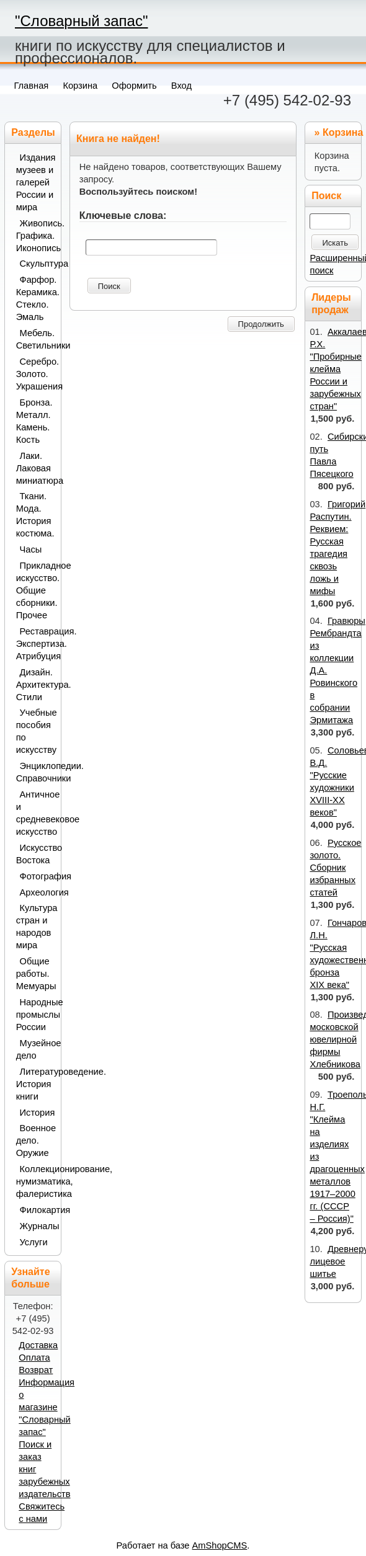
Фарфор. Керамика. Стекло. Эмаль (35, 298)
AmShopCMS (220, 1545)
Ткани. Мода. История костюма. (35, 514)
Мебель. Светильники (35, 339)
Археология (37, 892)
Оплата (34, 1358)
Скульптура (37, 264)
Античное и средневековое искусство (35, 813)
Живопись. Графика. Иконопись (35, 235)
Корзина (343, 132)
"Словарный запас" (81, 20)
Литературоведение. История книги (35, 1084)
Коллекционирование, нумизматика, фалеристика (35, 1181)
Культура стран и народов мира (35, 926)
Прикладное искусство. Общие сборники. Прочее (35, 590)
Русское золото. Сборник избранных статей (335, 867)
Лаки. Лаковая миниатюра (35, 468)
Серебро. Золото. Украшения (35, 374)
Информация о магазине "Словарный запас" (46, 1407)
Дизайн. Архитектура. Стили (35, 684)
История (37, 1113)
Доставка (38, 1345)
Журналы (37, 1226)
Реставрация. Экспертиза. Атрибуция (35, 643)
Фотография (37, 876)
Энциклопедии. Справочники (35, 772)
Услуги (34, 1242)
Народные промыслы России (35, 1014)
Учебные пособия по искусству (35, 731)
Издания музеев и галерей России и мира (35, 182)
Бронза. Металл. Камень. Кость (34, 421)
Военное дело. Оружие (35, 1140)
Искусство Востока (35, 854)
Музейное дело (35, 1049)
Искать (335, 242)
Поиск (109, 286)
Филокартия (37, 1210)
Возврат (36, 1370)
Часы (31, 549)
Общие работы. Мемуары (35, 973)
